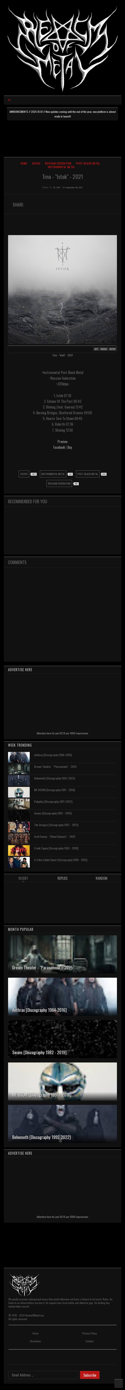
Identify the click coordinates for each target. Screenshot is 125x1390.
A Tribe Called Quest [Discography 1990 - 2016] (60, 859)
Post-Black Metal (88, 163)
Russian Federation (58, 163)
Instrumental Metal (61, 167)
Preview (62, 441)
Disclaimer (35, 1341)
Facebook (59, 447)
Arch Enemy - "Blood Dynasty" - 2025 (54, 836)
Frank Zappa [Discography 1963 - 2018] (56, 848)
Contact (89, 1341)
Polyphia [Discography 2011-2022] (53, 801)
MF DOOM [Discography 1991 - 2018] (54, 790)
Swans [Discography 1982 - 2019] (53, 813)
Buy (69, 447)
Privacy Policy (89, 1333)
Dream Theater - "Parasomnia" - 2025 (55, 766)
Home (24, 163)
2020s (36, 163)
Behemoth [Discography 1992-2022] (54, 778)
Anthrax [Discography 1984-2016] (53, 755)
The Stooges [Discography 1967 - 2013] (56, 825)
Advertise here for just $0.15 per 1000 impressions (62, 733)
